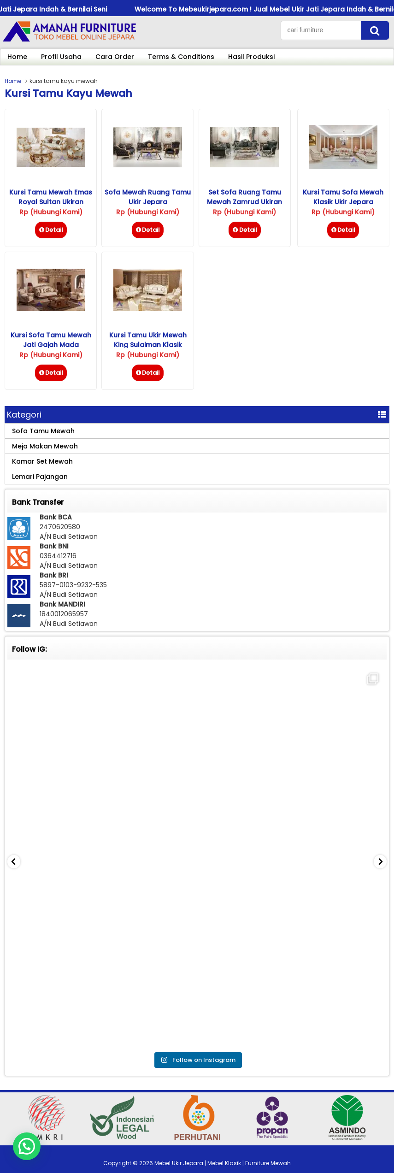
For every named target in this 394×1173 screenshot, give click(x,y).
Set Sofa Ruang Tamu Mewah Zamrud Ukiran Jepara (244, 202)
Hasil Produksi (251, 56)
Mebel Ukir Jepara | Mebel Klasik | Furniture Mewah (222, 1163)
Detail (51, 229)
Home (17, 56)
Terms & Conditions (181, 56)
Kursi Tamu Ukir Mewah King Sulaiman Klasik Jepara (148, 344)
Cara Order (114, 56)
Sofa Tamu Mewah (43, 431)
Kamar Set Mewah (42, 461)
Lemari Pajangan (40, 476)
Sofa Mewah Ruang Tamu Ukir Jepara (148, 197)
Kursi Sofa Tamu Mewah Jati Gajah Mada (51, 339)
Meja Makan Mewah (45, 446)
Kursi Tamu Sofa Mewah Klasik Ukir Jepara (343, 197)
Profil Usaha (61, 56)
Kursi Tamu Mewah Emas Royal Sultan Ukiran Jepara (50, 202)
